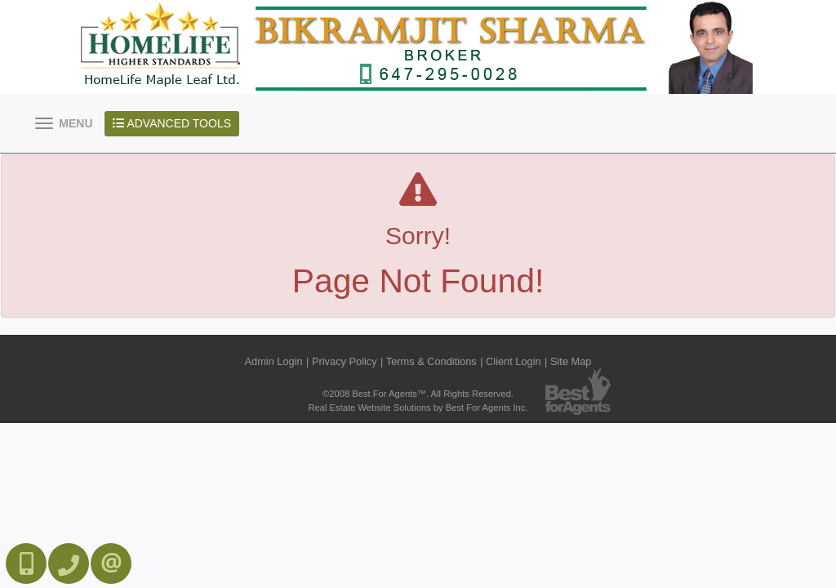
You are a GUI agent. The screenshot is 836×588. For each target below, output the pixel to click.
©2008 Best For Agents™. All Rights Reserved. (418, 394)
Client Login (513, 361)
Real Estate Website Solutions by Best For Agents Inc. (417, 407)
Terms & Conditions (431, 361)
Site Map (571, 361)
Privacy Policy (344, 361)
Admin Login (274, 361)
